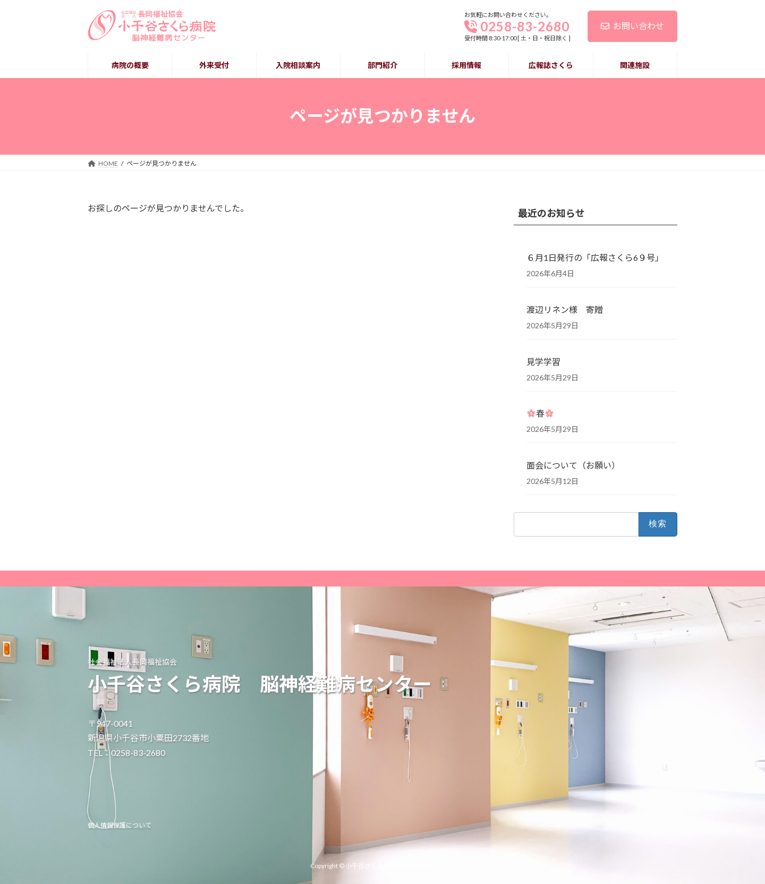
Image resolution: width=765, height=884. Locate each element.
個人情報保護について (119, 825)
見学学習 (543, 361)
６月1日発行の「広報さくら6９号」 (595, 257)
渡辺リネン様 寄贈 (564, 309)
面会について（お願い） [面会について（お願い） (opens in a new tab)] (573, 465)
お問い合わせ (632, 26)
